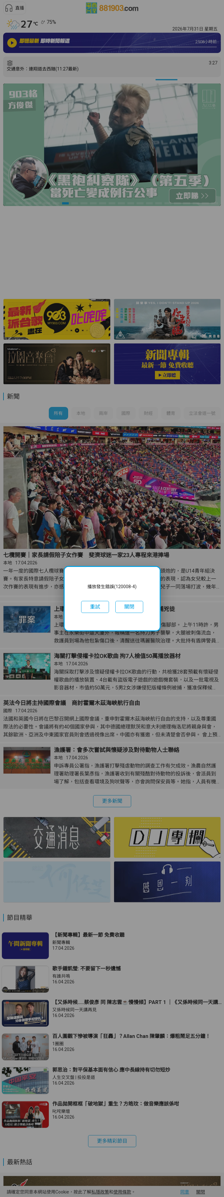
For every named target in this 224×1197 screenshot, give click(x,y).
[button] (95, 607)
